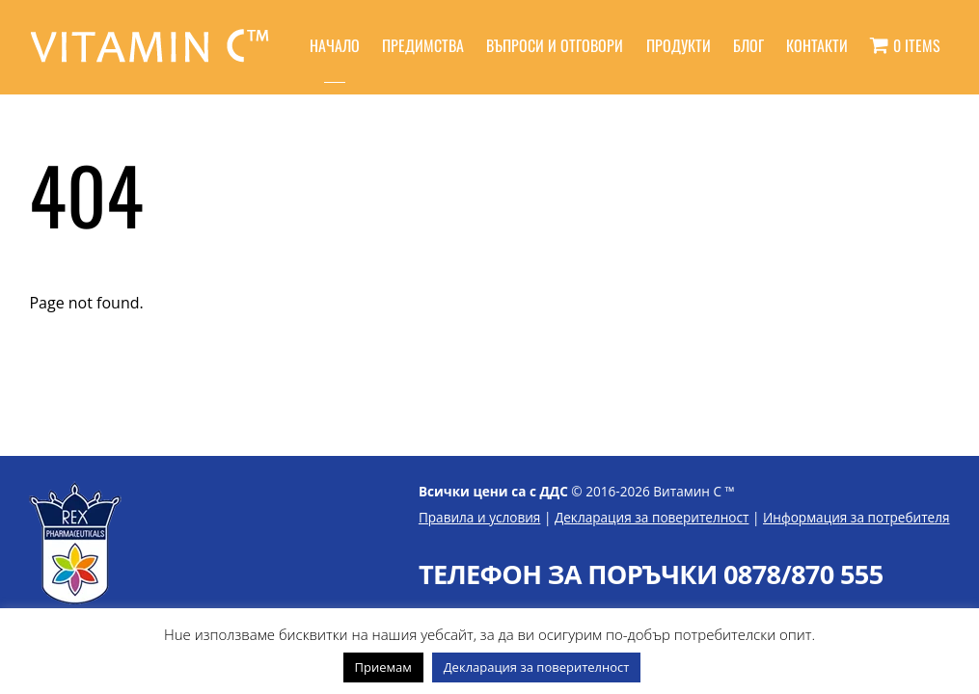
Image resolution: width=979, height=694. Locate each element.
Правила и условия (480, 517)
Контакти (817, 45)
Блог (748, 45)
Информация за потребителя (856, 517)
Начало (335, 45)
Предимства (423, 45)
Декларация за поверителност (652, 517)
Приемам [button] (383, 667)
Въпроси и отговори (554, 45)
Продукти (678, 45)
